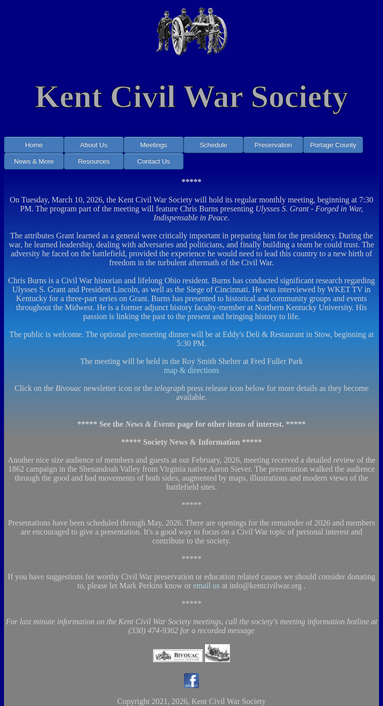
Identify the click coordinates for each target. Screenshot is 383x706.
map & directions (191, 370)
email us (206, 585)
